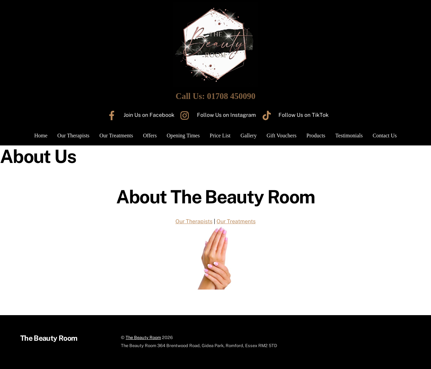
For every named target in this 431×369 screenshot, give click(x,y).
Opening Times (183, 135)
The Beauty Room (143, 337)
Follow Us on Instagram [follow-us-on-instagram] (216, 115)
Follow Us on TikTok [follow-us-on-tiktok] (294, 115)
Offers (150, 135)
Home (40, 135)
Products (315, 135)
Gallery (248, 135)
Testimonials (349, 135)
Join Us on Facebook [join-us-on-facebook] (139, 115)
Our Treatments (116, 135)
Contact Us (385, 135)
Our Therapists (73, 135)
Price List (220, 135)
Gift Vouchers (282, 135)
